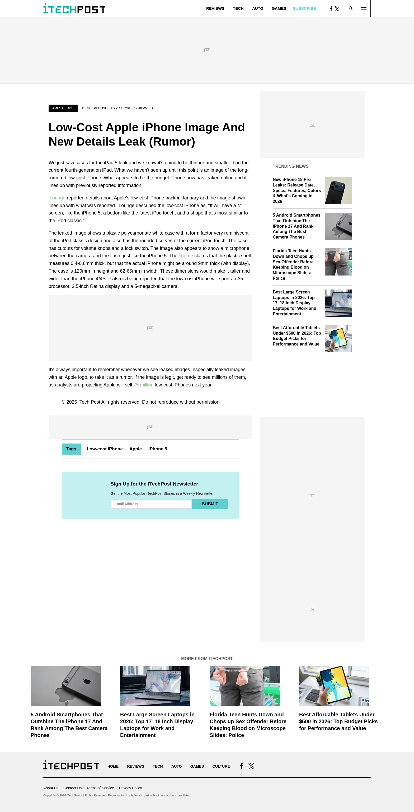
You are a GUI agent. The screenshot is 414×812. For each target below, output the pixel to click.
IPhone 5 (157, 448)
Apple (135, 448)
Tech (238, 8)
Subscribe (304, 8)
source (186, 255)
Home (113, 766)
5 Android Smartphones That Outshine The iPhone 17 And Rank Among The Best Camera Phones (297, 226)
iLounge (57, 197)
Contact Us (72, 788)
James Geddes (63, 108)
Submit (210, 504)
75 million (143, 385)
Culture (221, 766)
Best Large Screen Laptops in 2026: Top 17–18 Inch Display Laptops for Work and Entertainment (294, 303)
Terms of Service (100, 788)
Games (279, 8)
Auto (257, 8)
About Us (51, 788)
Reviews (215, 8)
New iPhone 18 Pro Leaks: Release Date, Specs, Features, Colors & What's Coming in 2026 (297, 190)
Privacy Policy (130, 788)
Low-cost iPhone (105, 448)
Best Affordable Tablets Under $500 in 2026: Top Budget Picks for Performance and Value (338, 721)
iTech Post (89, 402)
